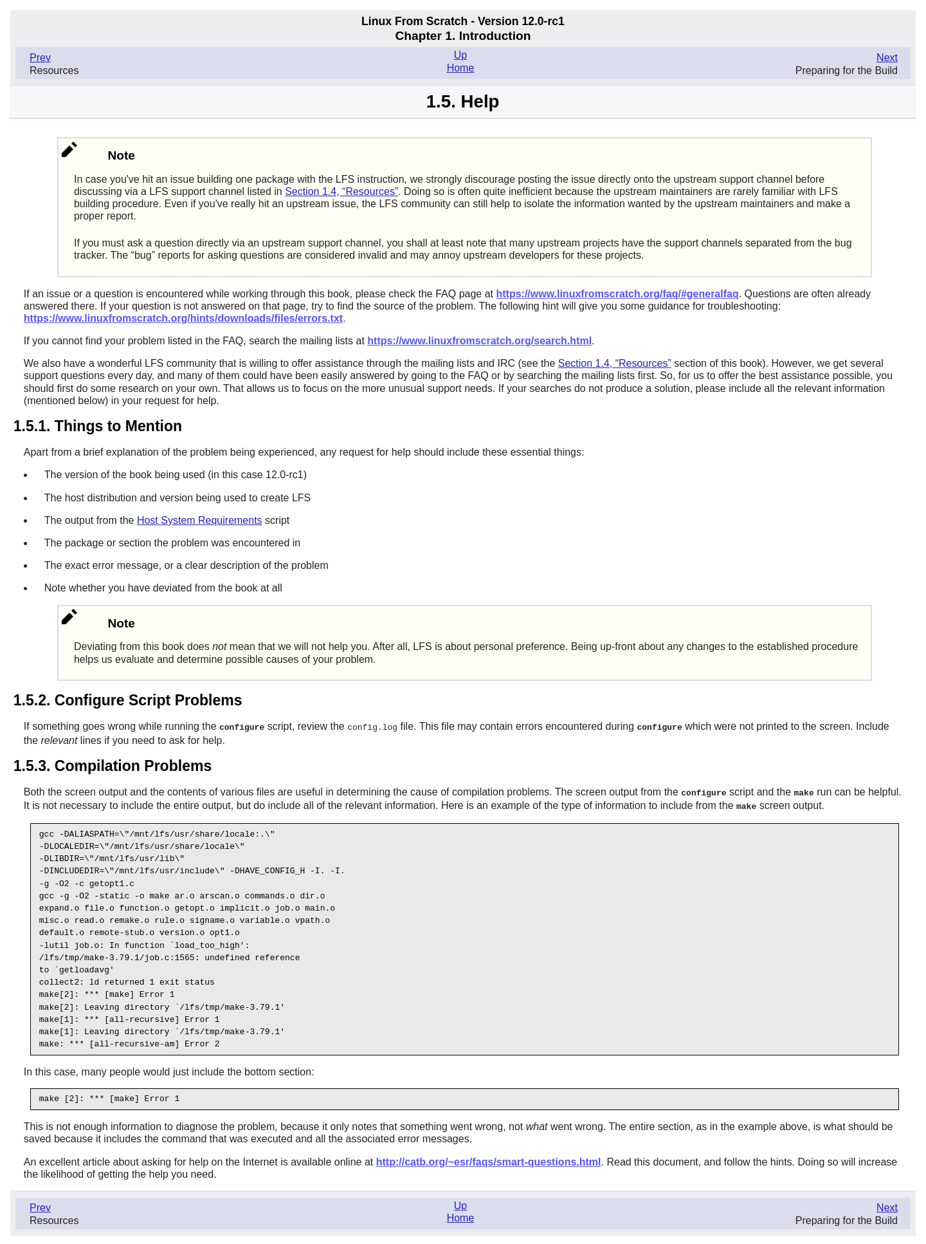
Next (887, 57)
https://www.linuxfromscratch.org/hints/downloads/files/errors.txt (183, 318)
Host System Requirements (199, 520)
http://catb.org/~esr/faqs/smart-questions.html (488, 1160)
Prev (40, 57)
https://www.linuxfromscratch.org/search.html (479, 340)
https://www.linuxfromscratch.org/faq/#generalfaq (617, 293)
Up (460, 55)
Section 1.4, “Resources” (341, 191)
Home (461, 67)
